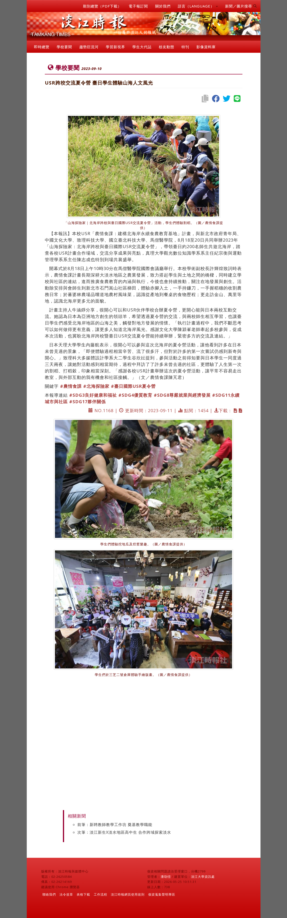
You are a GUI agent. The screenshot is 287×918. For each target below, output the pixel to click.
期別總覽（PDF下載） (102, 6)
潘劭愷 (166, 876)
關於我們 (163, 6)
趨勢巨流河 (89, 46)
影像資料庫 (206, 46)
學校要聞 (64, 46)
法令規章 (66, 894)
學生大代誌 (142, 46)
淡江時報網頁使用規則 (128, 894)
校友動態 (166, 46)
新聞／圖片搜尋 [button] (241, 6)
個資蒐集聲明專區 (161, 894)
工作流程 (100, 894)
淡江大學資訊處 (203, 876)
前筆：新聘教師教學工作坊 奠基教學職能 (114, 824)
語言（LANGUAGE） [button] (198, 6)
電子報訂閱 (138, 6)
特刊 (185, 46)
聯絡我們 (49, 894)
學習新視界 (115, 46)
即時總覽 (41, 46)
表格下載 (83, 894)
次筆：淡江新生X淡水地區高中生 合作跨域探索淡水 (124, 832)
